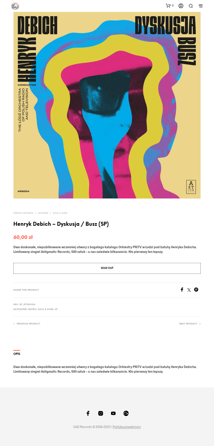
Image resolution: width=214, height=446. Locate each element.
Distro (32, 309)
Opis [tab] (16, 354)
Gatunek (43, 213)
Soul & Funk (60, 213)
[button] (169, 5)
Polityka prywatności (127, 427)
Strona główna (23, 213)
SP (56, 309)
